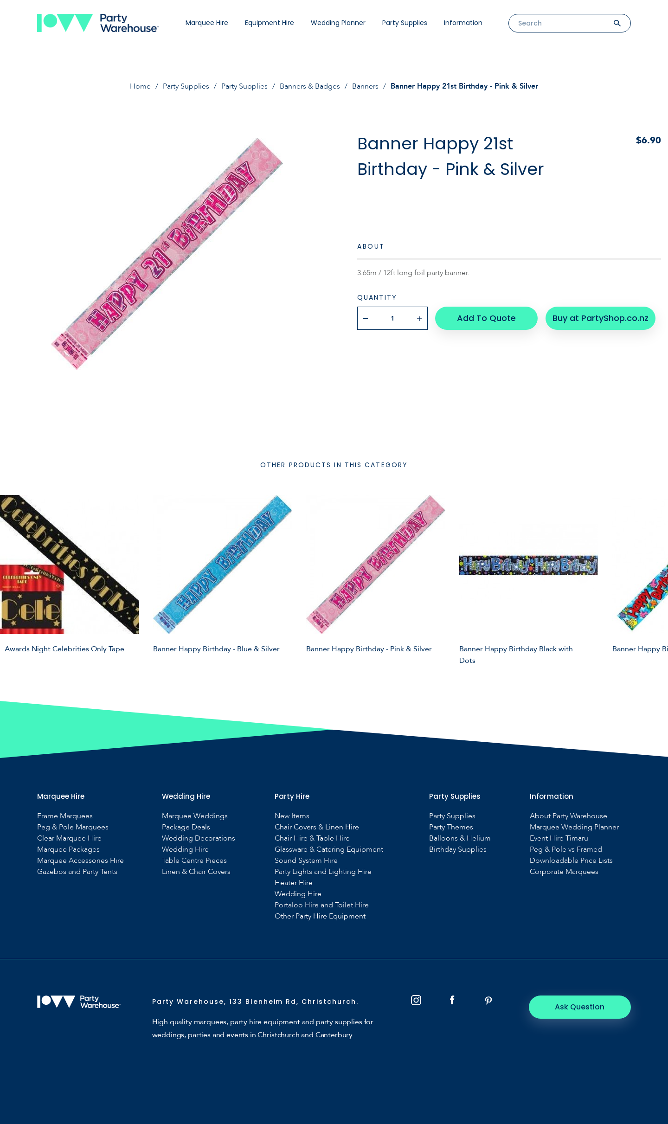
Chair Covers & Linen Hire (317, 827)
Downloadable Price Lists (571, 860)
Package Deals (186, 827)
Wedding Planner (338, 22)
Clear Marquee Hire (69, 838)
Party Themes (451, 827)
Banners (365, 86)
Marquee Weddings (195, 816)
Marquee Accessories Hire (80, 860)
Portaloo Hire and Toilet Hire (322, 905)
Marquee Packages (68, 849)
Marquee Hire (207, 22)
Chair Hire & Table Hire (312, 838)
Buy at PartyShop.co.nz (600, 318)
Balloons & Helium (460, 838)
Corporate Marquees (564, 871)
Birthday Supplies (458, 849)
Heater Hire (294, 883)
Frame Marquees (65, 816)
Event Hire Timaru (559, 838)
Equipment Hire (269, 22)
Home (140, 86)
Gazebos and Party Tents (77, 871)
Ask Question (580, 1007)
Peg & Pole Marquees (73, 827)
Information (463, 22)
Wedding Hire (185, 849)
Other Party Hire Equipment (320, 916)
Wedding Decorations (198, 838)
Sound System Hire (306, 860)
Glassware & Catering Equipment (329, 849)
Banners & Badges (310, 86)
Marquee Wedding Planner (574, 827)
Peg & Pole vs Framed (566, 849)
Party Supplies (404, 22)
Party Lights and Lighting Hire (323, 871)
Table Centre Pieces (194, 860)
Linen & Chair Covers (196, 871)
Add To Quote (486, 318)
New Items (292, 816)
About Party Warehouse (568, 816)
